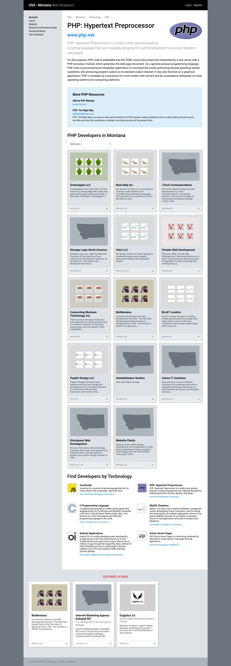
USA (32, 5)
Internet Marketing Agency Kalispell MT (92, 617)
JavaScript (86, 485)
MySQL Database (159, 505)
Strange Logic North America (88, 249)
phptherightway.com (83, 113)
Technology (95, 17)
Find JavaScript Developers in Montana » (97, 494)
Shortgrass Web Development (80, 442)
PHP (107, 17)
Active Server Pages (161, 533)
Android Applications (91, 533)
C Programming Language (94, 505)
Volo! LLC (122, 249)
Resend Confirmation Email (43, 27)
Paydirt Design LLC (82, 378)
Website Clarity (125, 440)
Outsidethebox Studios (130, 378)
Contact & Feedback (67, 662)
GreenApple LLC (80, 185)
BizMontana (123, 312)
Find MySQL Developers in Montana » (166, 524)
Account (33, 17)
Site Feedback (36, 34)
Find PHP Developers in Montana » (165, 497)
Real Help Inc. (125, 185)
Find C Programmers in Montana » (95, 522)
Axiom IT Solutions (174, 378)
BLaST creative (171, 312)
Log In (188, 5)
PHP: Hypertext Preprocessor (166, 485)
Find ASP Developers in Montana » (165, 545)
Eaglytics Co (127, 615)
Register (198, 5)
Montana (56, 5)
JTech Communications (177, 185)
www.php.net (80, 35)
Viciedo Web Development (178, 249)
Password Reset (37, 31)
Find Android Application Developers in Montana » (102, 555)
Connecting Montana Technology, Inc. (83, 314)
